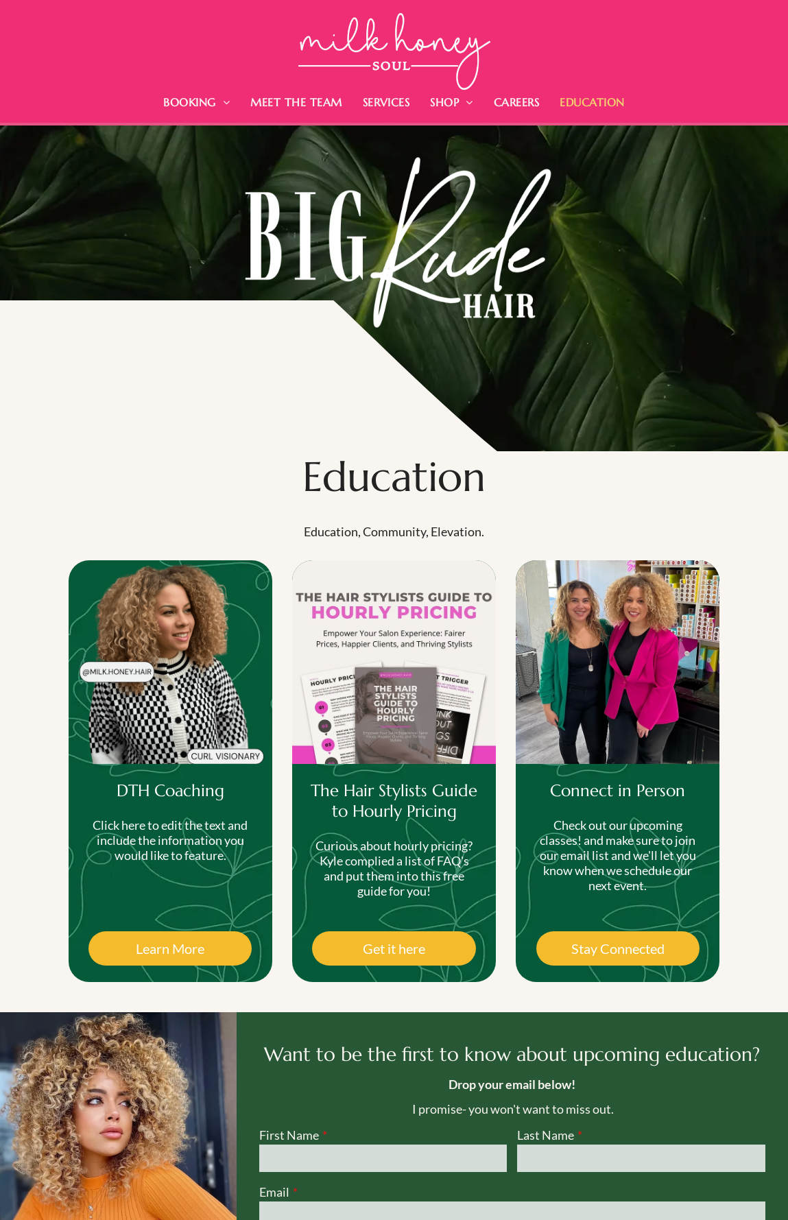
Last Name (545, 1135)
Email (274, 1191)
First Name (289, 1135)
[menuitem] (196, 102)
